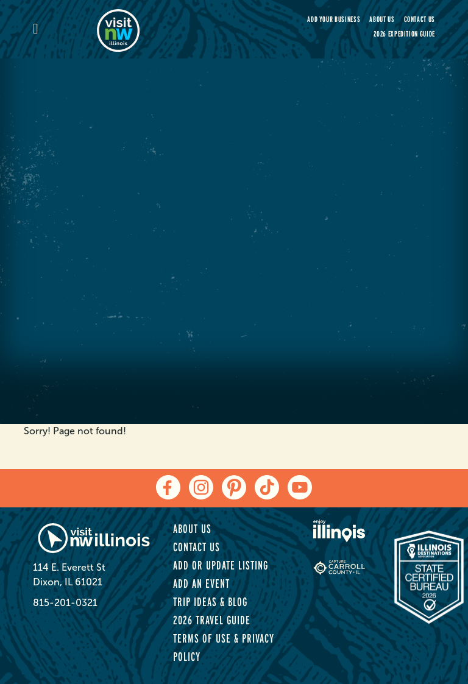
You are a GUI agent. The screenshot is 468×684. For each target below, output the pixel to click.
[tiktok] (267, 487)
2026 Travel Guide (211, 620)
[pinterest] (234, 487)
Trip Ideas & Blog (210, 601)
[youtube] (300, 487)
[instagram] (201, 487)
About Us (381, 19)
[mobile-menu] (65, 29)
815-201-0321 (65, 603)
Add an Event (201, 583)
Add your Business (333, 19)
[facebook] (168, 487)
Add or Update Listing (220, 565)
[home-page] (161, 29)
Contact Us (420, 19)
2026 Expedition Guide (404, 33)
